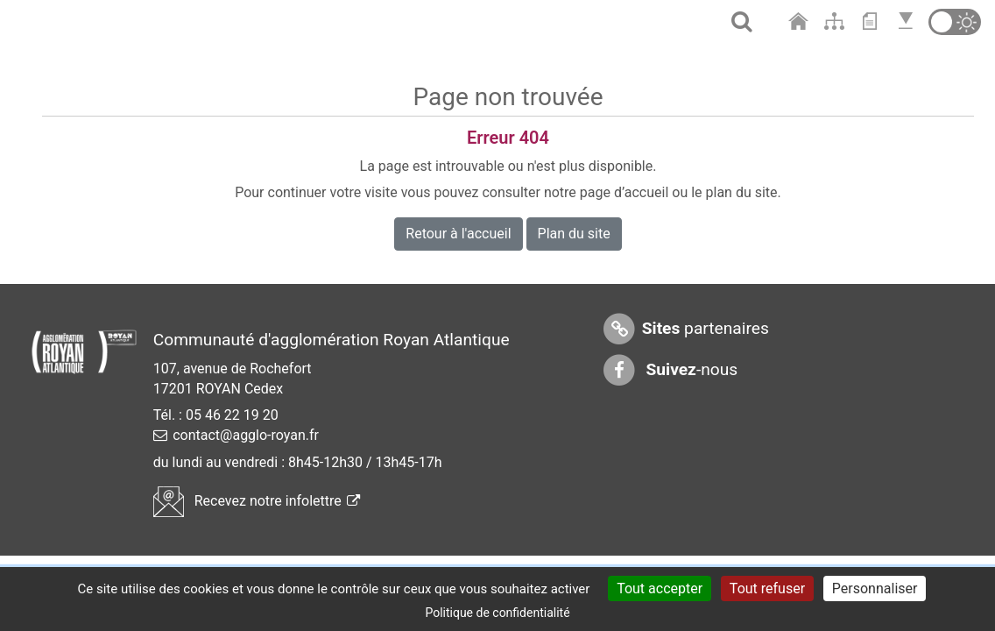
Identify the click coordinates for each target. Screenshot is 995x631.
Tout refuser (767, 588)
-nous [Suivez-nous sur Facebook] (670, 370)
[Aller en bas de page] (908, 21)
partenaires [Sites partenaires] (685, 329)
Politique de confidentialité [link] (497, 613)
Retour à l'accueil (458, 233)
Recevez (256, 501)
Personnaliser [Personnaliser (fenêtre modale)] (875, 588)
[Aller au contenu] (873, 21)
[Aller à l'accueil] (800, 21)
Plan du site (574, 233)
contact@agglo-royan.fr (246, 435)
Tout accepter (659, 588)
